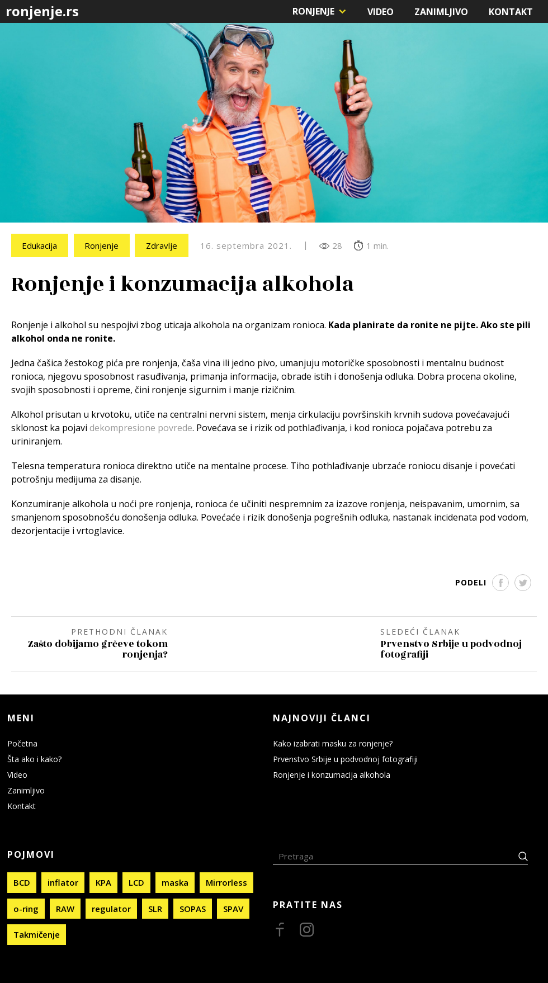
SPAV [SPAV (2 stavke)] (233, 907)
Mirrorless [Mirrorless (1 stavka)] (226, 881)
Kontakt (511, 12)
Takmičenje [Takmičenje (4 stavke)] (36, 933)
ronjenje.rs (42, 11)
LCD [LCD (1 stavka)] (136, 881)
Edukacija (40, 245)
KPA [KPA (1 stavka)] (103, 881)
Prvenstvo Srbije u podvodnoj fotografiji (451, 649)
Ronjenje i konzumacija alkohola (331, 774)
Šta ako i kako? (34, 758)
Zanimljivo (441, 12)
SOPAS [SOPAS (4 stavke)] (192, 907)
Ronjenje (103, 245)
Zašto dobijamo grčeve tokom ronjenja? (97, 649)
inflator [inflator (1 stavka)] (63, 881)
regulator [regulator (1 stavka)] (111, 907)
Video (380, 12)
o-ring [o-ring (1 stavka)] (26, 907)
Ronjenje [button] (313, 11)
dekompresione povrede (140, 428)
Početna (22, 743)
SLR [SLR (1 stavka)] (155, 907)
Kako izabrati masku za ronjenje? (333, 743)
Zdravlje (163, 245)
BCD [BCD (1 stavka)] (21, 881)
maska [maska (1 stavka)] (175, 881)
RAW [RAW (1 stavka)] (65, 907)
